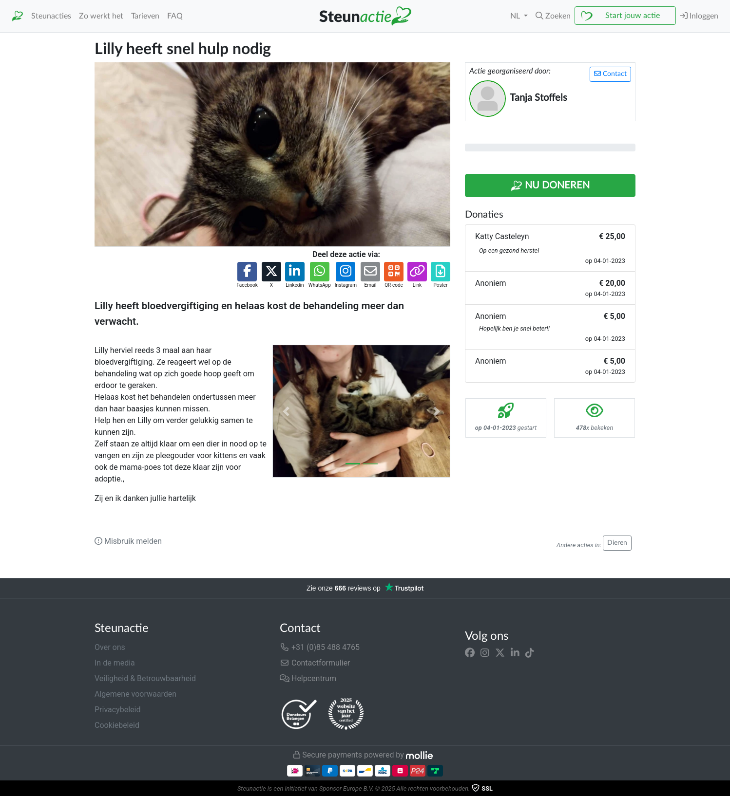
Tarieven (145, 16)
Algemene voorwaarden (135, 694)
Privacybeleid (117, 709)
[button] (553, 16)
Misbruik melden (128, 541)
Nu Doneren (550, 186)
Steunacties (51, 16)
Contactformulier (315, 662)
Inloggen (699, 16)
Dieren (617, 542)
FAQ (175, 16)
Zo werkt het (101, 16)
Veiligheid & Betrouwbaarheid (145, 678)
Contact (610, 73)
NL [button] (516, 16)
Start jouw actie (632, 15)
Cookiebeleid (117, 725)
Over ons (110, 647)
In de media (115, 662)
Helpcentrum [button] (308, 678)
